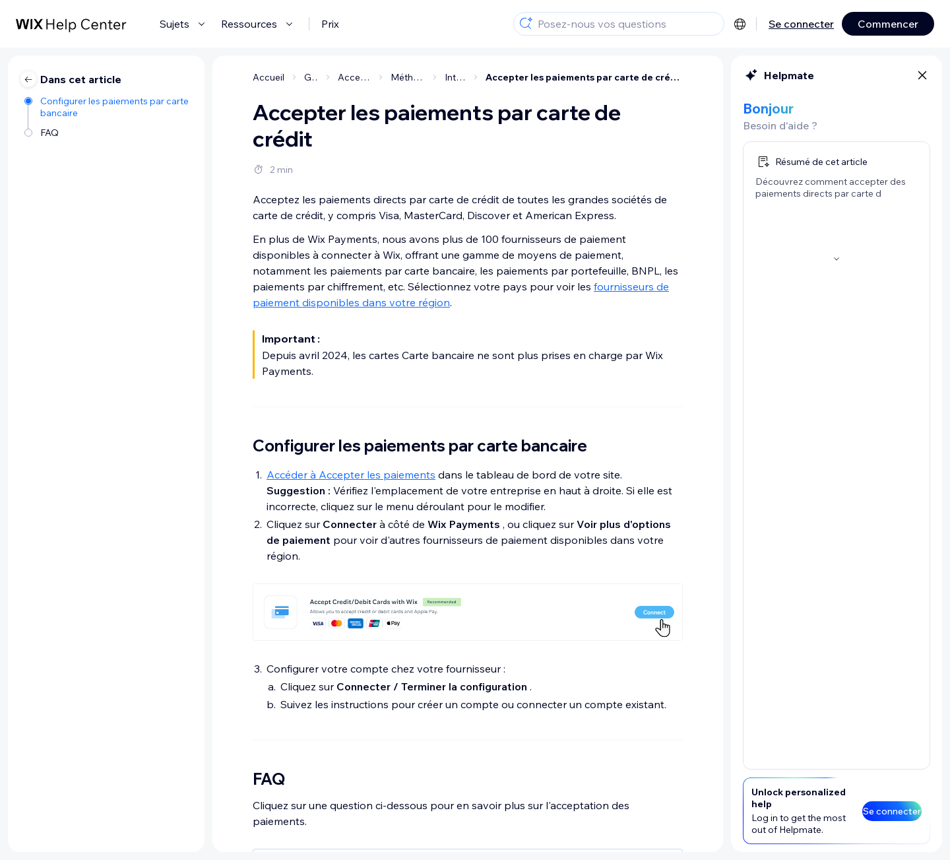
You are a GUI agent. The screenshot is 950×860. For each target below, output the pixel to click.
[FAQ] (107, 133)
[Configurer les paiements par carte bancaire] (107, 107)
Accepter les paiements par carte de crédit (584, 77)
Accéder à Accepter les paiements (351, 474)
